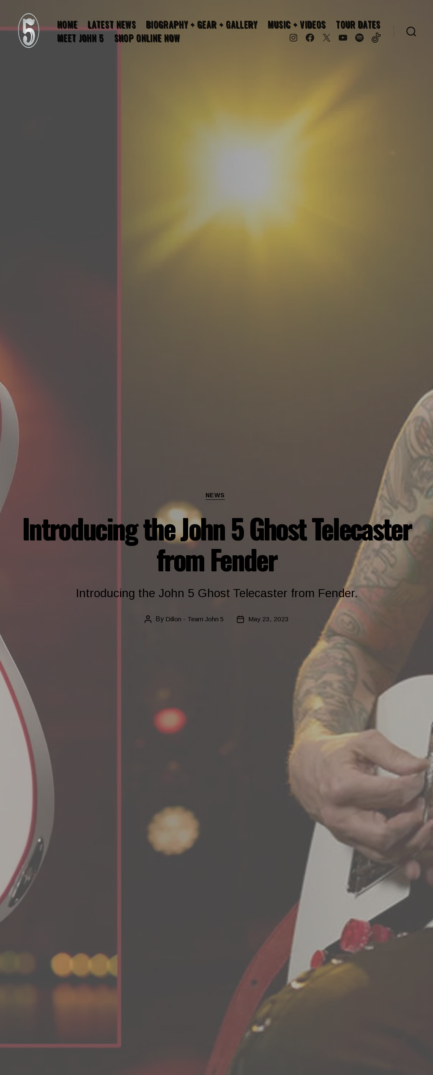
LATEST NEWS (112, 24)
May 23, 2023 (269, 619)
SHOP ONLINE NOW (147, 38)
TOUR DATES (358, 24)
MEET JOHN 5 (80, 38)
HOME (67, 24)
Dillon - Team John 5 (194, 619)
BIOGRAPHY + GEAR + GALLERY (201, 24)
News (216, 495)
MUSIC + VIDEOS (297, 24)
